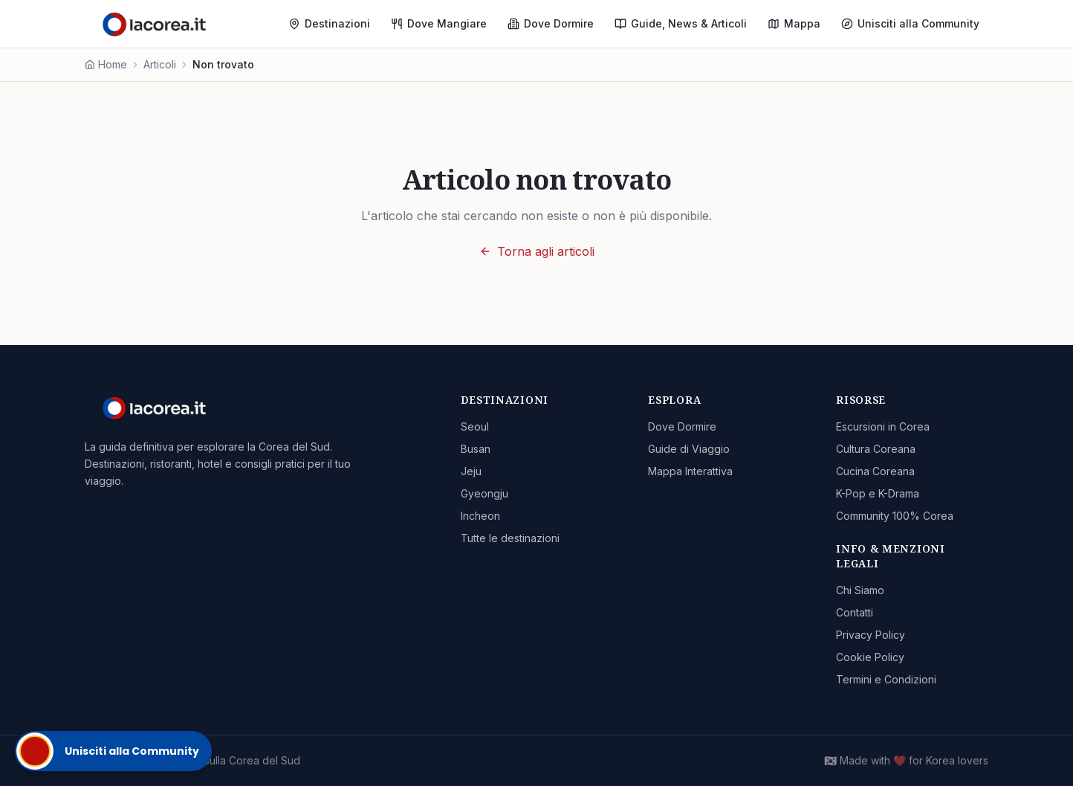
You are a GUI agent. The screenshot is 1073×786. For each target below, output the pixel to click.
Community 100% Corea (894, 515)
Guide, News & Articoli (681, 23)
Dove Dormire (551, 23)
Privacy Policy (870, 634)
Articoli (159, 64)
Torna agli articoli (536, 251)
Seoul (475, 426)
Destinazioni (329, 23)
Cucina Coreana (875, 471)
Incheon (480, 515)
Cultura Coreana (875, 448)
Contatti (854, 612)
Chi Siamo (860, 590)
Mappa (794, 23)
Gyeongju (484, 493)
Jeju (471, 471)
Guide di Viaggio (689, 448)
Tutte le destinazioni (510, 538)
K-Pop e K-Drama (877, 493)
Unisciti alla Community (910, 23)
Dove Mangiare (439, 23)
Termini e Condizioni (886, 679)
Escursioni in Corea (883, 426)
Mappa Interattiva (690, 471)
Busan (475, 448)
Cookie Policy (870, 657)
